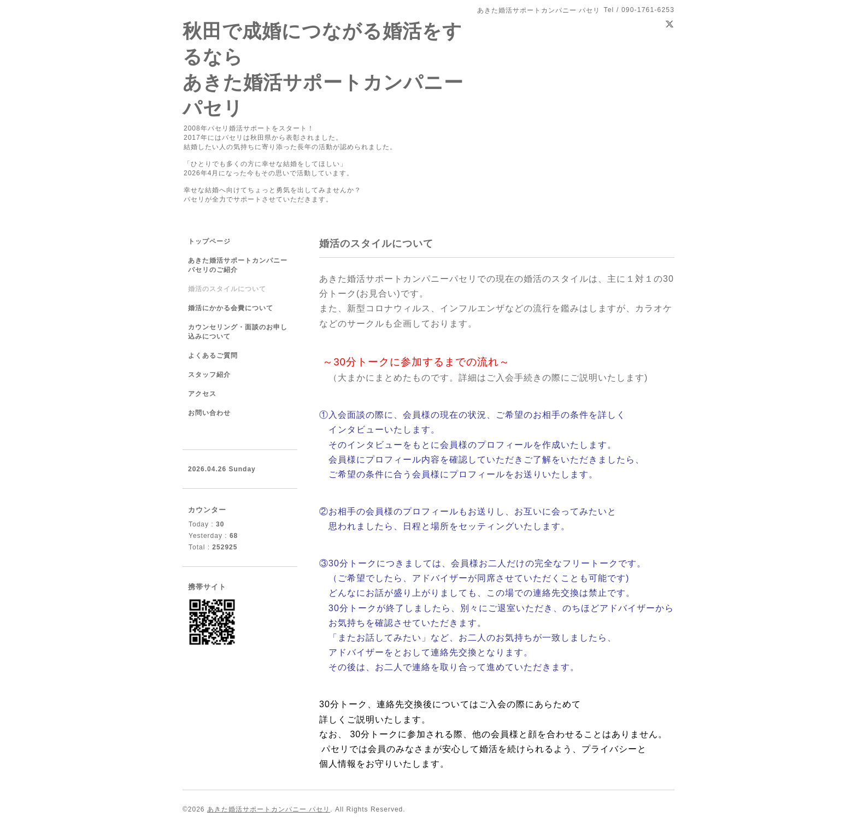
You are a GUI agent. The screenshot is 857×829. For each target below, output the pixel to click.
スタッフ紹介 (209, 374)
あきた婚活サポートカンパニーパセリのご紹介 (237, 265)
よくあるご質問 (213, 355)
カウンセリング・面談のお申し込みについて (237, 331)
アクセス (202, 394)
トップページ (209, 241)
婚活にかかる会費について (230, 308)
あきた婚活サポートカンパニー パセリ (268, 809)
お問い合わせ (209, 413)
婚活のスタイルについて (227, 289)
